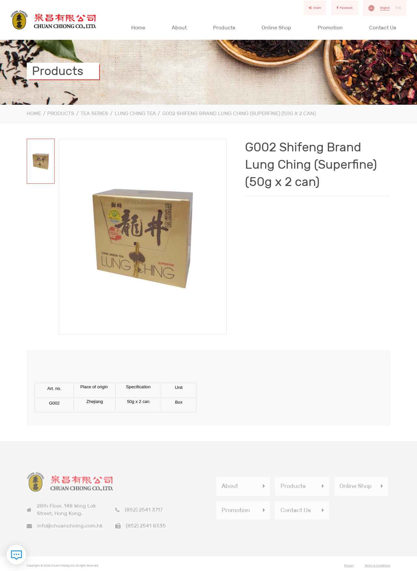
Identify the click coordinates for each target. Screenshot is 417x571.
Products (224, 27)
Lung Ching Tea (135, 113)
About (179, 27)
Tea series (94, 113)
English (385, 8)
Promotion (330, 27)
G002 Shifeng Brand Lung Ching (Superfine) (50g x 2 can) (239, 113)
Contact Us (382, 27)
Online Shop (276, 27)
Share (315, 8)
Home (138, 27)
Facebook (345, 8)
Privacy (349, 567)
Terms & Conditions (377, 567)
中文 (398, 8)
